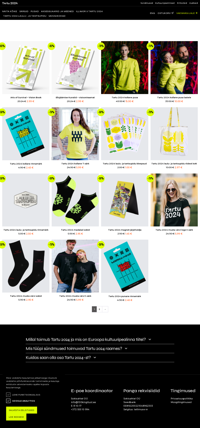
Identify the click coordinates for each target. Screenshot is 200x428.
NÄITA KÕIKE (9, 11)
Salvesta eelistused (21, 410)
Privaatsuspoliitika (182, 398)
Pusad (35, 11)
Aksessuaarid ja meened (57, 11)
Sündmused (147, 3)
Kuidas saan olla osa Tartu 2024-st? (58, 357)
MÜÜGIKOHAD (57, 16)
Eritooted (182, 3)
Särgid (23, 11)
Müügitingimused (181, 402)
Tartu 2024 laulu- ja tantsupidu (25, 16)
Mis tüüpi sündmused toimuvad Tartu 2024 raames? (74, 348)
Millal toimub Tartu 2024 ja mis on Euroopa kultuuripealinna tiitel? (86, 339)
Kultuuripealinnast (165, 3)
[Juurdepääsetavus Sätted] (187, 13)
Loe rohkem (16, 417)
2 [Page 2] (99, 309)
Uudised (193, 3)
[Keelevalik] (151, 13)
